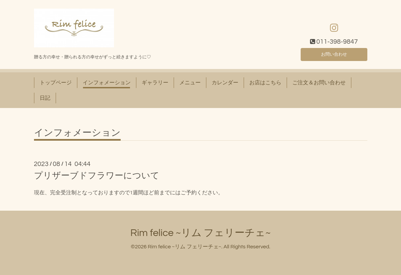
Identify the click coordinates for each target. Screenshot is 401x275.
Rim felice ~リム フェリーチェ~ (200, 233)
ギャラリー (155, 82)
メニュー (190, 82)
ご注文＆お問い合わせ (319, 82)
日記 (45, 98)
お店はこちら (265, 82)
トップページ (56, 82)
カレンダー (225, 82)
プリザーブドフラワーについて (96, 175)
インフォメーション (107, 82)
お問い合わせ (334, 53)
